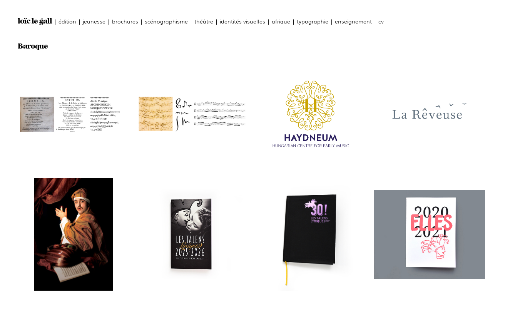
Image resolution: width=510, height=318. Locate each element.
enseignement (353, 21)
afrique (281, 21)
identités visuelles (242, 21)
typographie (312, 21)
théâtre (203, 21)
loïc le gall (35, 21)
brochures (125, 21)
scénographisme (166, 21)
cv (381, 21)
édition (67, 21)
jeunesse (94, 21)
